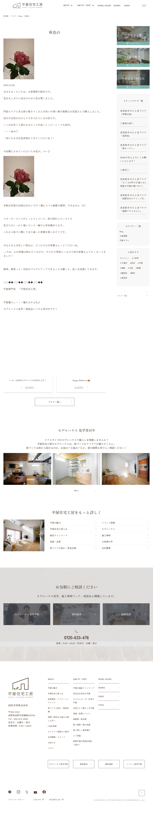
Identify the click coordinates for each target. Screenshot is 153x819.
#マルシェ (124, 258)
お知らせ (51, 742)
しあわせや (37, 799)
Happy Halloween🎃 (81, 380)
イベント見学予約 (134, 764)
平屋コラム (124, 240)
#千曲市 (123, 263)
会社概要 (106, 548)
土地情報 (123, 235)
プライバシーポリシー (16, 799)
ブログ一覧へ (54, 402)
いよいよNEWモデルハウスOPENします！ (28, 380)
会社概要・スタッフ (56, 737)
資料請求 (76, 614)
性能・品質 (55, 541)
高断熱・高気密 (79, 719)
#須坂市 (123, 277)
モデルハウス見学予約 (27, 614)
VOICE (101, 705)
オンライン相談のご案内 (58, 731)
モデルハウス (108, 529)
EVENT (101, 696)
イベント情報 (108, 522)
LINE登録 (52, 726)
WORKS (101, 687)
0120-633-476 (76, 637)
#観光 (132, 273)
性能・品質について (81, 713)
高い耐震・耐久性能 (81, 724)
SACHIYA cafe (55, 799)
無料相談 (126, 614)
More (76, 490)
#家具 (132, 263)
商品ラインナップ (58, 535)
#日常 (130, 268)
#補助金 (123, 273)
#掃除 (122, 268)
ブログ (51, 748)
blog (121, 231)
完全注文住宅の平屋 (81, 693)
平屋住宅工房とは (58, 529)
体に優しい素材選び (81, 730)
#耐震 (138, 268)
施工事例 (106, 535)
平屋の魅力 (55, 522)
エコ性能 (77, 735)
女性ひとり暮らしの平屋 (83, 708)
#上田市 (135, 258)
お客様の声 (107, 541)
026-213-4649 (21, 718)
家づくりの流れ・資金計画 (63, 548)
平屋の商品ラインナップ (83, 688)
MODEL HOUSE (104, 679)
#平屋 (140, 263)
